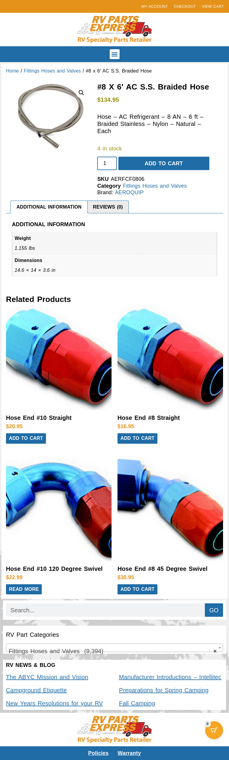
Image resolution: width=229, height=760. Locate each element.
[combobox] (114, 648)
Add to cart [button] (26, 438)
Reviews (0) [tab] (108, 206)
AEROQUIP (129, 192)
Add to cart (164, 164)
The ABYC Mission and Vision (47, 677)
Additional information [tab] (48, 206)
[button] (115, 54)
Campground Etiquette (36, 690)
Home (12, 70)
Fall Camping (137, 703)
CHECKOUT (185, 6)
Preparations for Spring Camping (163, 690)
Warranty (129, 753)
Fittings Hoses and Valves (52, 70)
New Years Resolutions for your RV (54, 703)
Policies (98, 753)
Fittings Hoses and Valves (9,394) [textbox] (113, 651)
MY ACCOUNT (154, 6)
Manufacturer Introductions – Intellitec (170, 677)
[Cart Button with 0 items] (214, 730)
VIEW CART (213, 6)
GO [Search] (214, 610)
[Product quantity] (107, 163)
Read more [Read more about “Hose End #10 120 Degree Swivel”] (24, 589)
